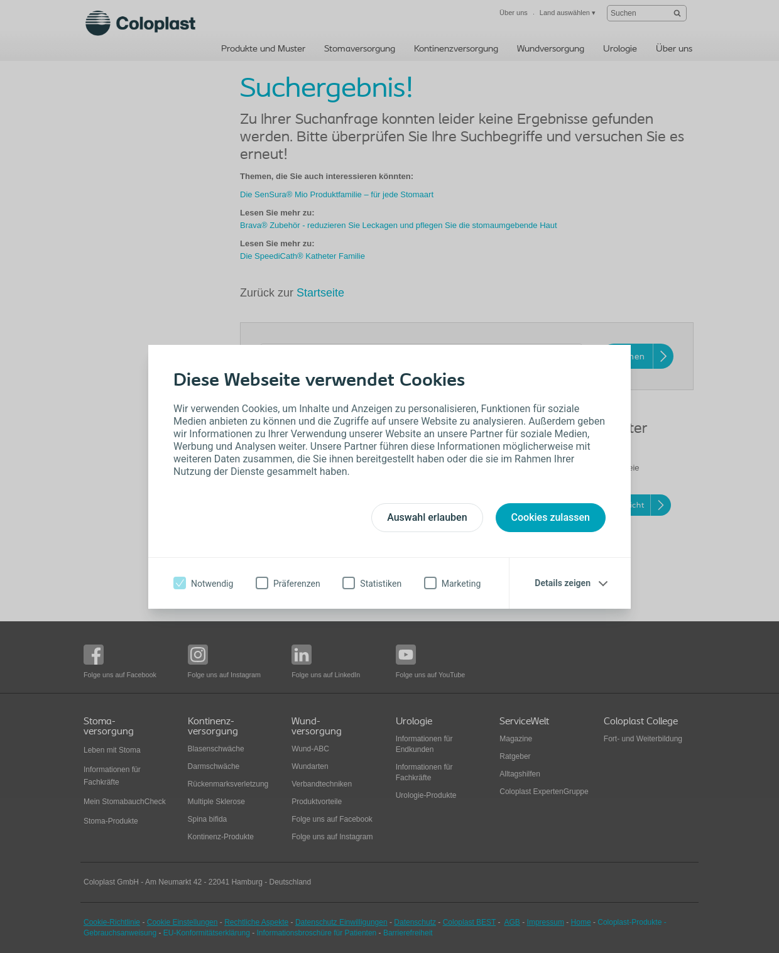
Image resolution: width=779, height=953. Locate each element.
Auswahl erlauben (427, 517)
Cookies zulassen (550, 517)
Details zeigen (563, 583)
